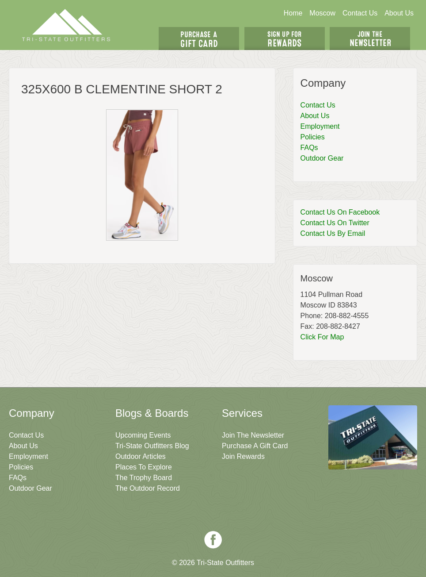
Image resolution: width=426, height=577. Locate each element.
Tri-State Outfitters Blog (152, 446)
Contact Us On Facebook (340, 212)
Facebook (213, 540)
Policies (312, 137)
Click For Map (322, 337)
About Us (399, 13)
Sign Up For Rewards (284, 38)
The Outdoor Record (147, 488)
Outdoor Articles (140, 456)
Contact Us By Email (332, 233)
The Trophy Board (143, 477)
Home (293, 13)
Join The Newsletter (370, 38)
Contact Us (359, 13)
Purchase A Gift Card (255, 446)
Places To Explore (143, 467)
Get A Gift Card (199, 38)
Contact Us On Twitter (334, 223)
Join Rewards (243, 456)
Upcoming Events (143, 435)
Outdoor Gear (322, 158)
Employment (320, 126)
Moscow (322, 13)
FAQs (309, 147)
